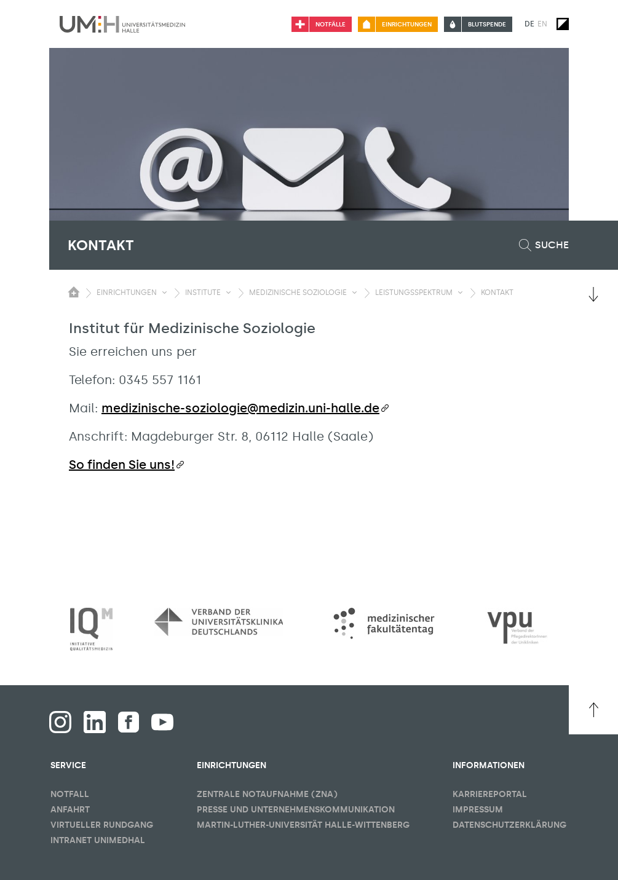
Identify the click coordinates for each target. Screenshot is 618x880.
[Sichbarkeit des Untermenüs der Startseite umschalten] (74, 292)
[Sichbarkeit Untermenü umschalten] (164, 292)
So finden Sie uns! (122, 464)
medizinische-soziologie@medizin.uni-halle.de (240, 408)
